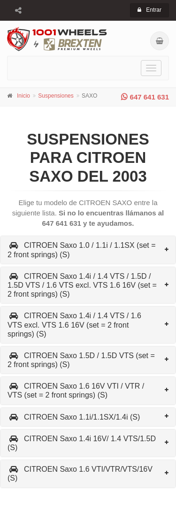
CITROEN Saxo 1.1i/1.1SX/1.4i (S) (74, 417)
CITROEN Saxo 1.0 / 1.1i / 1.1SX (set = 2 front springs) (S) (82, 249)
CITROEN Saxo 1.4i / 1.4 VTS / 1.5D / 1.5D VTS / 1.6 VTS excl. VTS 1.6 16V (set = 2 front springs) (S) (82, 285)
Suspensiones (55, 95)
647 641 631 (145, 97)
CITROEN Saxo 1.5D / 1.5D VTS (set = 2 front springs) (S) (81, 360)
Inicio (23, 95)
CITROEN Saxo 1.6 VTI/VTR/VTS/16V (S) (80, 473)
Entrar (149, 10)
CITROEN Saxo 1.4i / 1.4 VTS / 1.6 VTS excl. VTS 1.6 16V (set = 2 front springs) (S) (74, 324)
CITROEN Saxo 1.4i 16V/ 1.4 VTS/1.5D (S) (82, 443)
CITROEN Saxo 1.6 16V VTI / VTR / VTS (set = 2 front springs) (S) (76, 390)
